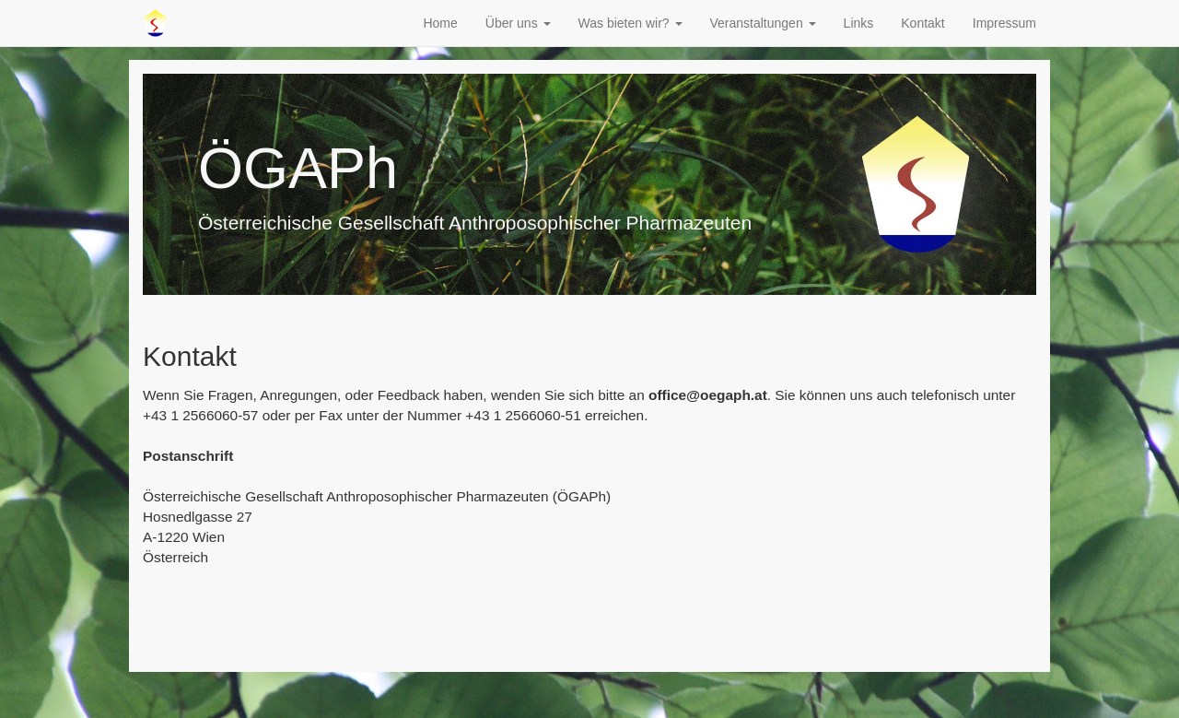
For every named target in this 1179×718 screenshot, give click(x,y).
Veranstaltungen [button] (763, 23)
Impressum (1004, 23)
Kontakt (922, 23)
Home (440, 23)
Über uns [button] (518, 23)
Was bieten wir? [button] (630, 23)
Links (859, 23)
